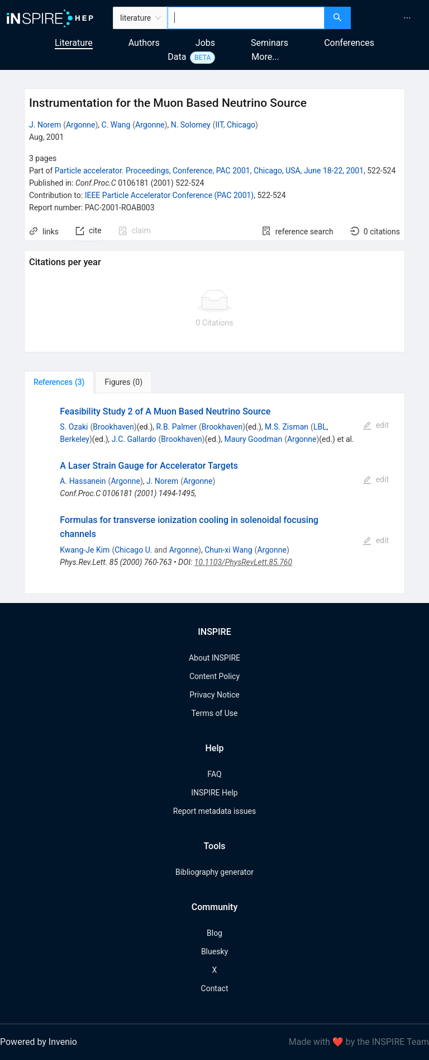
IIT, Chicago (236, 124)
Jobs (205, 42)
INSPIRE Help (214, 792)
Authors (144, 42)
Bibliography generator (214, 872)
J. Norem (45, 124)
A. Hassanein (83, 481)
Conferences (349, 42)
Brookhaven (113, 426)
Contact (214, 988)
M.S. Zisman (286, 426)
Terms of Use (215, 713)
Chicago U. (133, 549)
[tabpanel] (214, 493)
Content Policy (214, 676)
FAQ (214, 774)
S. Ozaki (74, 426)
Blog (214, 933)
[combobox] (246, 18)
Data (177, 56)
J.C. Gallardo (134, 439)
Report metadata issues (214, 811)
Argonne (80, 124)
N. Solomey (191, 124)
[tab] (59, 382)
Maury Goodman (254, 439)
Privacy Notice (214, 694)
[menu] (391, 18)
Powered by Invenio (38, 1042)
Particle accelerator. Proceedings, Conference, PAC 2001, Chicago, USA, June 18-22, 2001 (209, 170)
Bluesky (214, 951)
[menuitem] (407, 18)
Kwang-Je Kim (84, 549)
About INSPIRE (214, 657)
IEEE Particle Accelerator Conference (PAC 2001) (169, 195)
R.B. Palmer (176, 426)
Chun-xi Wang (228, 549)
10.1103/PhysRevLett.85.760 (243, 562)
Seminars (269, 42)
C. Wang (116, 124)
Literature (74, 42)
